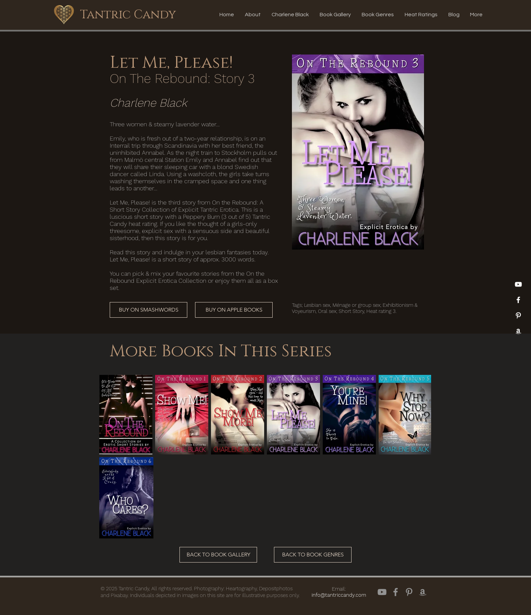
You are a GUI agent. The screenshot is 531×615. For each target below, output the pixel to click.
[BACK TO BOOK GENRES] (313, 555)
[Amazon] (518, 331)
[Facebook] (395, 592)
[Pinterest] (518, 315)
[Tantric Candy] (128, 14)
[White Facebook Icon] (518, 300)
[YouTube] (518, 284)
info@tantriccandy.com (339, 595)
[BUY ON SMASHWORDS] (148, 310)
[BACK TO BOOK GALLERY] (218, 555)
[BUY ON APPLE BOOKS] (234, 310)
